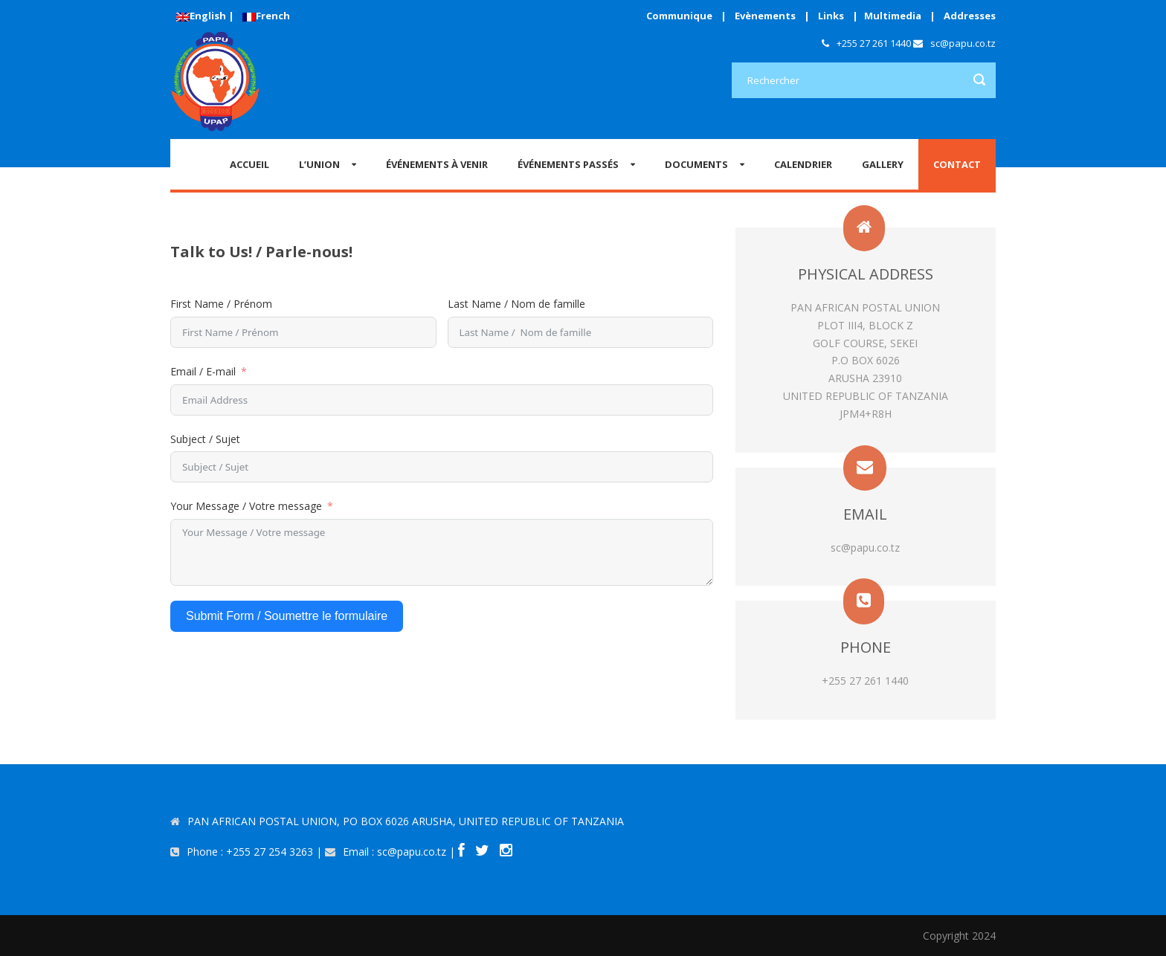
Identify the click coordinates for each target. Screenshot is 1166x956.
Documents (696, 164)
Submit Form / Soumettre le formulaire (286, 616)
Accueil (249, 164)
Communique (679, 15)
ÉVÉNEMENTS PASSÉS (568, 164)
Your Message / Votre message (246, 506)
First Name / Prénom (221, 304)
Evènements (765, 15)
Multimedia (892, 15)
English (201, 15)
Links (831, 15)
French (266, 15)
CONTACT (957, 164)
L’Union (319, 164)
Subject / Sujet (205, 439)
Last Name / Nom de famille (516, 304)
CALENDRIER (803, 164)
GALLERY (883, 164)
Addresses (970, 15)
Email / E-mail (203, 371)
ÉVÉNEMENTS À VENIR (437, 164)
